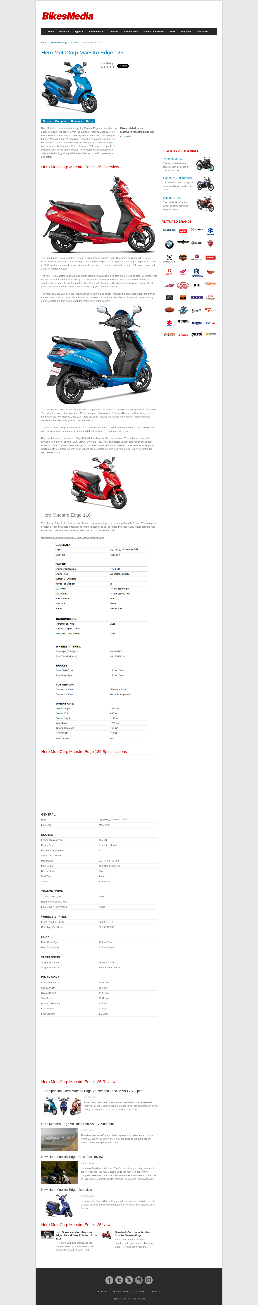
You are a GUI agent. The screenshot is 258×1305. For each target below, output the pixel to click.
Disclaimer (140, 1291)
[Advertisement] (99, 782)
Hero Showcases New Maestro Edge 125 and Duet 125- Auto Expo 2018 (76, 1235)
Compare (113, 31)
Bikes (44, 42)
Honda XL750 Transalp (178, 178)
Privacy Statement (120, 1291)
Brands (64, 31)
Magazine (186, 31)
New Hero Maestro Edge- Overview (66, 1190)
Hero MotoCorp (59, 42)
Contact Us (202, 31)
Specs (47, 121)
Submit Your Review (154, 31)
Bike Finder (96, 31)
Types (79, 31)
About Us (101, 1291)
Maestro (127, 136)
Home (51, 31)
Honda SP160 (172, 197)
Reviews (76, 121)
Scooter (74, 42)
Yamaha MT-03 (173, 158)
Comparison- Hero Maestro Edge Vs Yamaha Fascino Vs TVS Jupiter (93, 1091)
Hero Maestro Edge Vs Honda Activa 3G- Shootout (77, 1124)
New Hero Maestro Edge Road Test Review (72, 1157)
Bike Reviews (131, 31)
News (172, 31)
